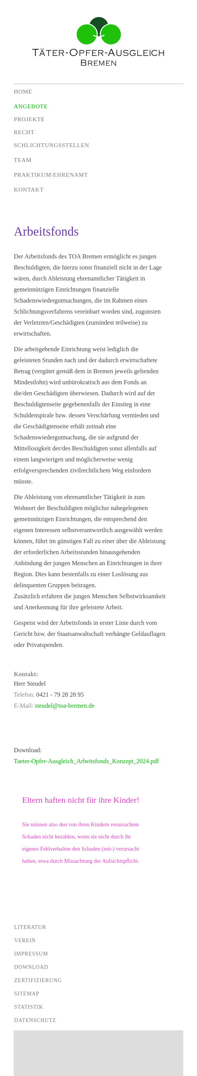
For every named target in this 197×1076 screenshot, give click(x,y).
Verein (25, 940)
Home (23, 91)
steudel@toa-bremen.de (65, 705)
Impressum (31, 954)
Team (23, 160)
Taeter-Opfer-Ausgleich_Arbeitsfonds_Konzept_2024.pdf (86, 761)
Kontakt (29, 189)
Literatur (30, 927)
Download (31, 967)
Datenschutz (35, 1020)
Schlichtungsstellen (51, 145)
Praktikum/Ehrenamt (51, 174)
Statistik (28, 1007)
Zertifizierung (38, 980)
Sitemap (26, 994)
